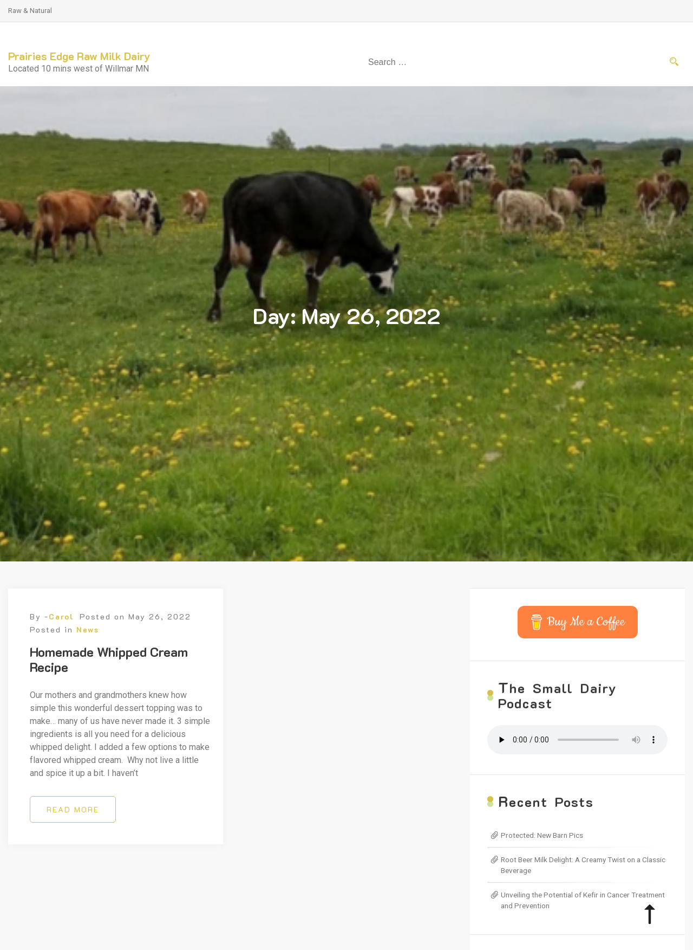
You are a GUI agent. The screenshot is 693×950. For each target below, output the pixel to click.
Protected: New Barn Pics (542, 835)
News (87, 629)
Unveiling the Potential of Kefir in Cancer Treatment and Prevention (583, 900)
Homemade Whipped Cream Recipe (109, 659)
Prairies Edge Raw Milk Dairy (79, 56)
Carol (61, 616)
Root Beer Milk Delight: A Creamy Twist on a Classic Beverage (583, 865)
